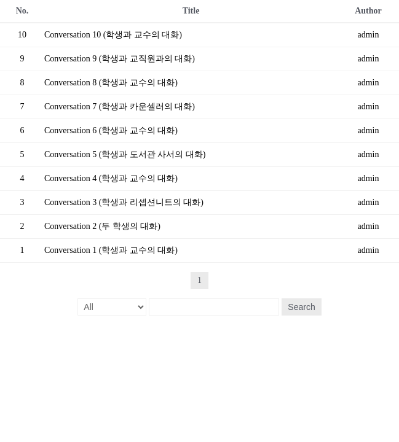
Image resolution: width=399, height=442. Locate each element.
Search (301, 307)
